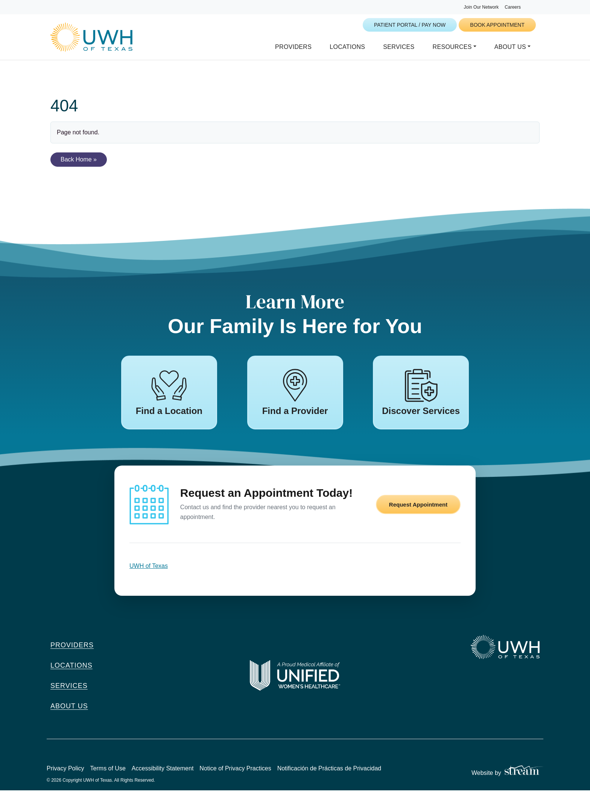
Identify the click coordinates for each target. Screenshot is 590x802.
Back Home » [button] (79, 169)
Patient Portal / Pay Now (410, 25)
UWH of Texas (148, 577)
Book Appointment (497, 25)
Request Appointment (418, 516)
